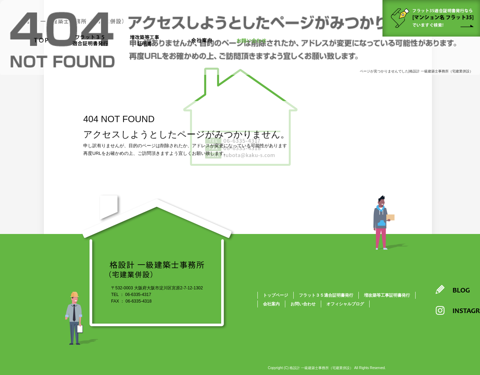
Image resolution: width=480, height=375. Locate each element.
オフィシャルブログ (345, 304)
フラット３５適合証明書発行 (89, 40)
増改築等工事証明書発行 (387, 295)
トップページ (41, 40)
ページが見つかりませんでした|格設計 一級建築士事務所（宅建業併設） (416, 71)
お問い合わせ (252, 40)
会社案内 (201, 40)
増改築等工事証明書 (147, 40)
